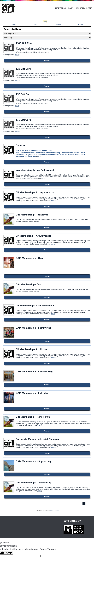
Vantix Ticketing (54, 510)
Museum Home (84, 8)
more (17, 55)
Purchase (47, 60)
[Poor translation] (9, 553)
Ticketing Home (64, 8)
